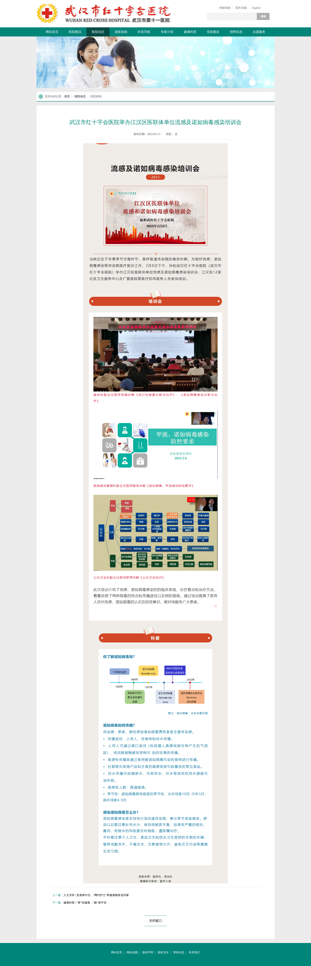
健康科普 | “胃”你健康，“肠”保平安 (85, 902)
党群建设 (213, 32)
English (256, 7)
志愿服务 (259, 32)
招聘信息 (236, 32)
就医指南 (121, 32)
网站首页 (52, 32)
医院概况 (75, 32)
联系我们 (194, 952)
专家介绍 (167, 32)
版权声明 (147, 952)
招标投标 (224, 7)
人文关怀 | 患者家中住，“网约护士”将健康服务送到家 (96, 895)
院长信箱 (241, 7)
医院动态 (98, 32)
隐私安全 (163, 952)
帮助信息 (178, 952)
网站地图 (132, 952)
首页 (67, 96)
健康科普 (190, 32)
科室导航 (144, 32)
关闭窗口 (155, 920)
